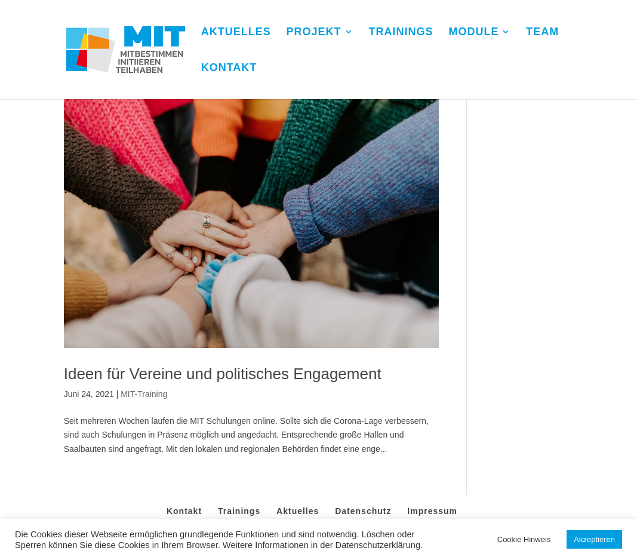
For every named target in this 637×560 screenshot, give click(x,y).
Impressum (432, 511)
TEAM (542, 32)
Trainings (239, 511)
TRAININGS (401, 32)
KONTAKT (229, 68)
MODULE (473, 32)
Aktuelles (297, 511)
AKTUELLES (236, 32)
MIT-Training (144, 394)
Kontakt (184, 511)
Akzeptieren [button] (594, 539)
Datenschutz (363, 511)
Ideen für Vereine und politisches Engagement (222, 374)
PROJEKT (314, 32)
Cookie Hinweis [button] (524, 539)
